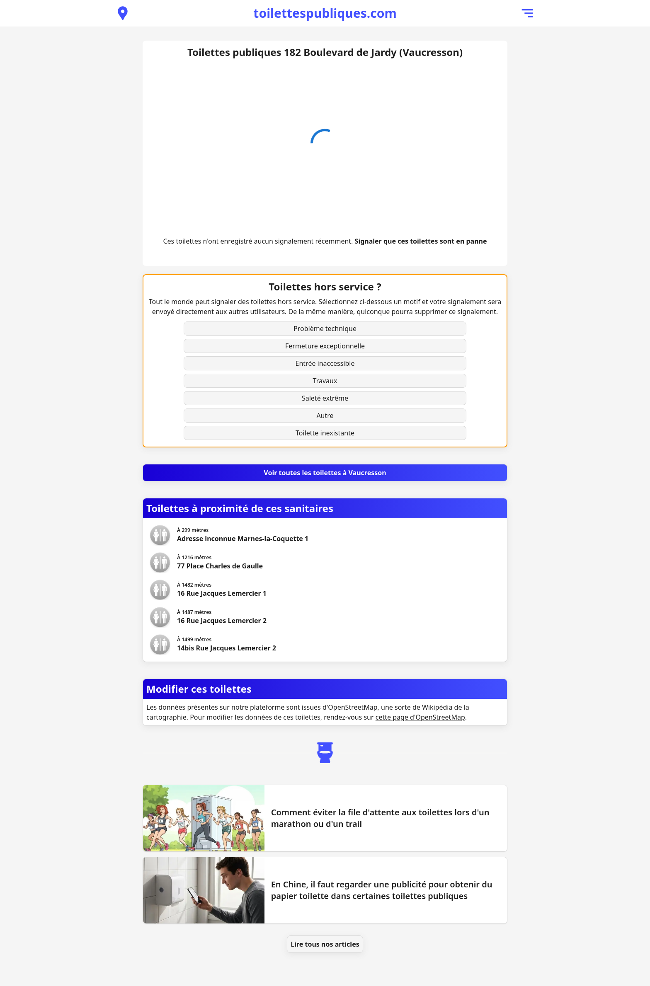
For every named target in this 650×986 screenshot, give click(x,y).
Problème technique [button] (325, 328)
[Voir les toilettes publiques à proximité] (122, 13)
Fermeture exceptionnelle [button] (325, 345)
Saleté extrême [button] (325, 398)
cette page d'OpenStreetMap (420, 717)
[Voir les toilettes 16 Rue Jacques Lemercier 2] (222, 617)
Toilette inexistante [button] (325, 432)
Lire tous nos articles (325, 944)
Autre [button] (324, 415)
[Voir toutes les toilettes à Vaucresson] (325, 473)
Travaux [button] (325, 380)
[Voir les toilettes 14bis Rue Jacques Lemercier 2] (226, 644)
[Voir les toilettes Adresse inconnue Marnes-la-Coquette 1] (243, 535)
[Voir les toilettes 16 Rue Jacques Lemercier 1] (222, 590)
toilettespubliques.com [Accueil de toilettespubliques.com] (324, 13)
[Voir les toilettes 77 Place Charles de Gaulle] (220, 562)
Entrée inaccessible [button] (325, 363)
